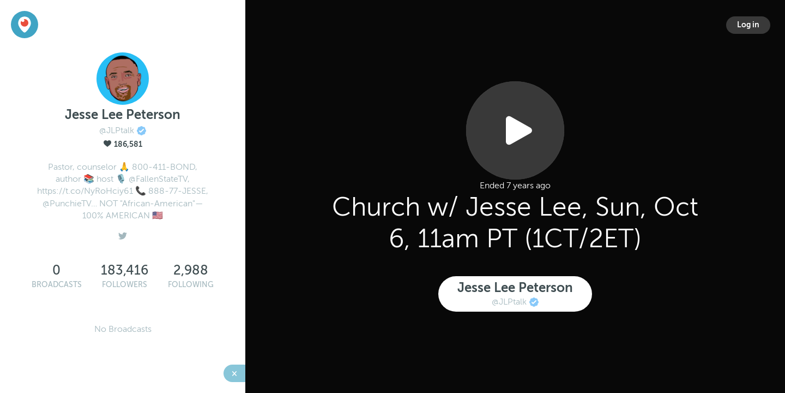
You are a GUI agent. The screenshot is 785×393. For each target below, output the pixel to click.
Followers (124, 285)
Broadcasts (57, 285)
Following (191, 285)
